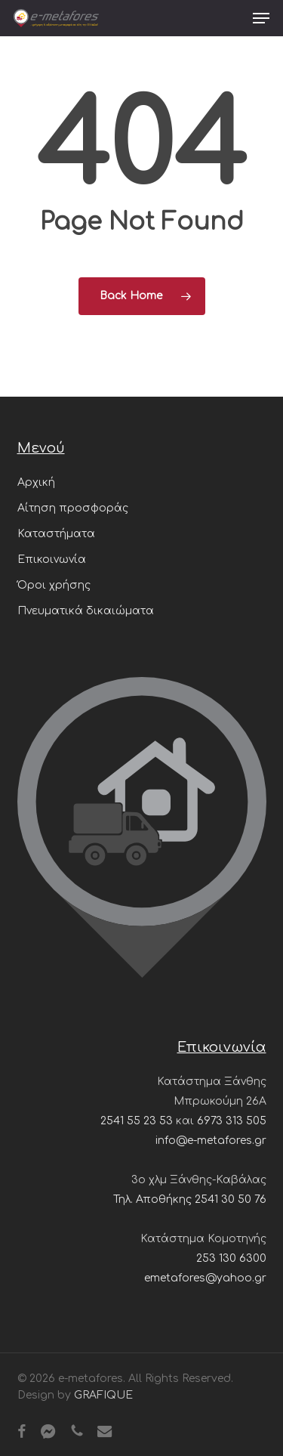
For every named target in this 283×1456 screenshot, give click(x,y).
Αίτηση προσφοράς (72, 508)
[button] (261, 18)
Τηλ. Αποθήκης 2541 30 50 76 (189, 1199)
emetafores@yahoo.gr (205, 1278)
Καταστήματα (56, 533)
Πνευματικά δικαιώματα (85, 611)
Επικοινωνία (51, 559)
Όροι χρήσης (54, 585)
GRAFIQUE (103, 1395)
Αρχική (36, 482)
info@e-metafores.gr (210, 1140)
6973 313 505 (231, 1121)
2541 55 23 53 (136, 1121)
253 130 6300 (231, 1258)
